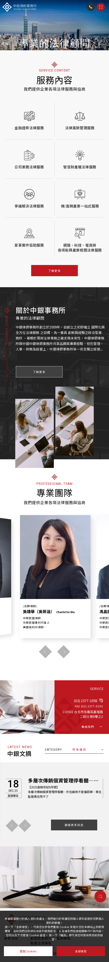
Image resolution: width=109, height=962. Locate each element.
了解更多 (54, 271)
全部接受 (80, 951)
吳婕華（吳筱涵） (49, 611)
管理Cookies (28, 951)
